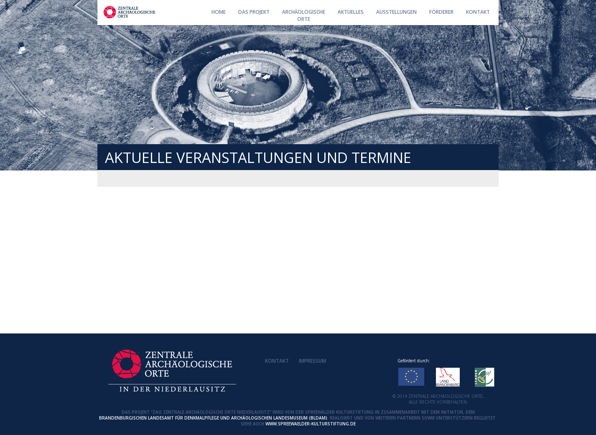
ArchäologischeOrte (303, 15)
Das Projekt (254, 11)
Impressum (312, 360)
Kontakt (478, 11)
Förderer (441, 11)
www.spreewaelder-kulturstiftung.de (310, 424)
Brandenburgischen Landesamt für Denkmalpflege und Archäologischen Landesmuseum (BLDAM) (213, 418)
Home (218, 11)
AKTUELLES (351, 11)
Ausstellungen (396, 11)
